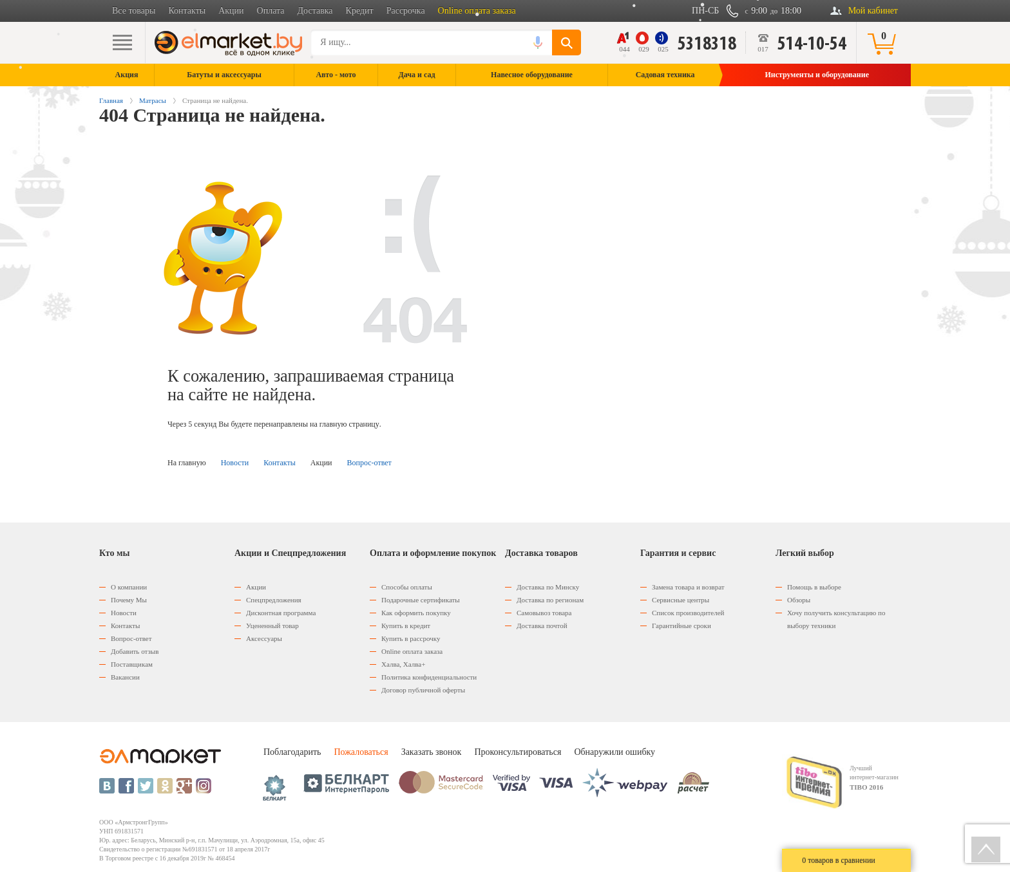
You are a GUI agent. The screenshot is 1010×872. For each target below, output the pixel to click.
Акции (230, 10)
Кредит (360, 10)
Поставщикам (132, 664)
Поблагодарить (292, 752)
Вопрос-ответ (369, 462)
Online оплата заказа (477, 10)
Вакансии (125, 677)
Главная (111, 100)
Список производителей (688, 613)
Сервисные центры (680, 600)
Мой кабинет (873, 10)
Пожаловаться (361, 752)
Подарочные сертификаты (420, 600)
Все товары (133, 10)
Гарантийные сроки (681, 625)
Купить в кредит (405, 625)
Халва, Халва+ (403, 664)
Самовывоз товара (544, 613)
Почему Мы (129, 600)
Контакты (186, 10)
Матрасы (152, 100)
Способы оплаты (406, 587)
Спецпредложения (273, 600)
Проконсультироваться (517, 752)
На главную (186, 462)
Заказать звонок (431, 752)
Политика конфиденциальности (429, 677)
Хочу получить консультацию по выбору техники (836, 619)
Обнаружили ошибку (614, 752)
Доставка (315, 10)
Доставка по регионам (550, 600)
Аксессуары (264, 638)
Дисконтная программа (281, 613)
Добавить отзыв (134, 651)
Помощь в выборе (814, 587)
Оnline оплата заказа (412, 651)
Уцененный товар (272, 625)
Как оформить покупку (416, 613)
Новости (235, 462)
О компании (129, 587)
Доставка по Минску (548, 587)
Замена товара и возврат (688, 587)
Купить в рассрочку (410, 638)
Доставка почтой (542, 625)
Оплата (271, 10)
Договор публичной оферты (423, 690)
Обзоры (798, 600)
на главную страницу (344, 424)
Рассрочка (405, 10)
